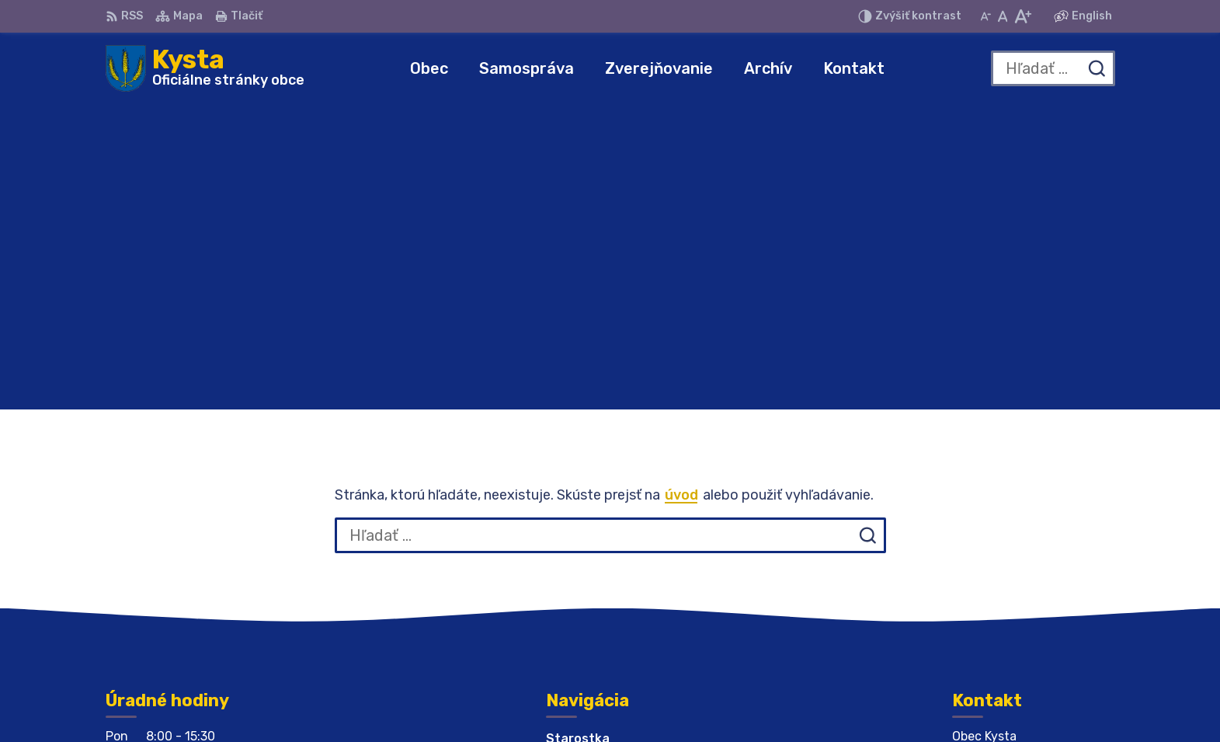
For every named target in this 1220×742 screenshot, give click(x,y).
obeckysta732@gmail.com (1034, 591)
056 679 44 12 (997, 557)
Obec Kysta (865, 700)
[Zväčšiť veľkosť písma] (1022, 16)
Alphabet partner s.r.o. (646, 700)
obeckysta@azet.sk (1014, 574)
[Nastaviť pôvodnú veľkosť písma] (1003, 16)
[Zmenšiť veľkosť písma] (985, 16)
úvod (681, 189)
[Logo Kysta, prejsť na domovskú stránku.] (205, 68)
